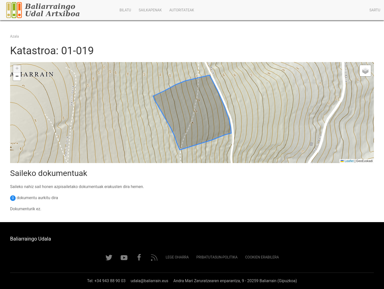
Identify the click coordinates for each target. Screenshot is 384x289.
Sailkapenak (150, 10)
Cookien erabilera (262, 257)
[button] (17, 69)
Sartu (374, 10)
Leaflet (347, 161)
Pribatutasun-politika (217, 257)
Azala (14, 36)
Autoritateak (181, 10)
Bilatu (125, 10)
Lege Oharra (177, 257)
